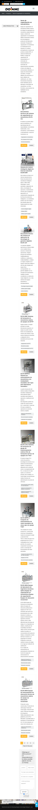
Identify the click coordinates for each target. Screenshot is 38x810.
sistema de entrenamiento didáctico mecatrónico (26, 489)
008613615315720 (19, 1)
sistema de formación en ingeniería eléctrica (26, 492)
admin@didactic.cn (8, 1)
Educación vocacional (25, 665)
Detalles (31, 145)
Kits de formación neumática (26, 417)
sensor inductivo (24, 291)
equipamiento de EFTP (25, 343)
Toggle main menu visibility (34, 8)
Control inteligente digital (26, 208)
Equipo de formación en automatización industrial (26, 660)
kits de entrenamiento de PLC (27, 348)
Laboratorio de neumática (26, 419)
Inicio (3, 13)
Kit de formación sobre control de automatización (27, 485)
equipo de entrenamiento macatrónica (26, 727)
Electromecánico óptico (25, 662)
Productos (8, 13)
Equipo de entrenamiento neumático (26, 414)
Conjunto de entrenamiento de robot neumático (26, 555)
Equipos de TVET (24, 557)
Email (24, 145)
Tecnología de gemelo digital (27, 286)
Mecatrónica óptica (25, 346)
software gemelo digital (25, 213)
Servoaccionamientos (25, 141)
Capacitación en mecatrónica (27, 137)
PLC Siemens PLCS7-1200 (26, 139)
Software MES (24, 211)
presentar (24, 791)
